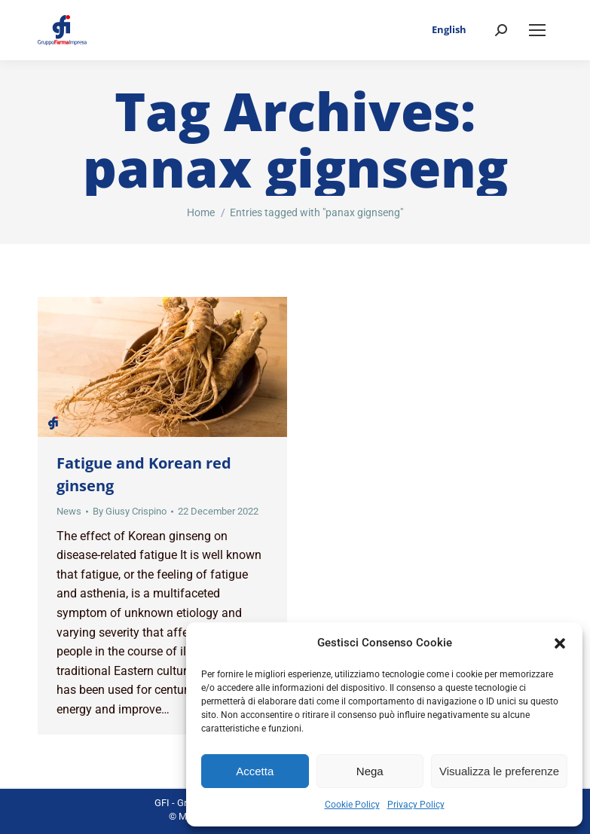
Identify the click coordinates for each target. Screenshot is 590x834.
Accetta (255, 771)
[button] (559, 643)
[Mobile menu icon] (537, 30)
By (130, 511)
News (69, 511)
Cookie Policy (352, 804)
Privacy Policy (416, 804)
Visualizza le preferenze (499, 771)
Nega (370, 771)
